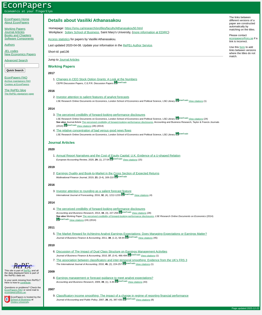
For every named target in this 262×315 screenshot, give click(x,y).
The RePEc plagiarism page (19, 93)
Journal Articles (15, 32)
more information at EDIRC (150, 32)
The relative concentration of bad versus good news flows (93, 130)
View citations (196, 101)
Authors (10, 44)
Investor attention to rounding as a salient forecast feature (93, 191)
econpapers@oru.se (241, 38)
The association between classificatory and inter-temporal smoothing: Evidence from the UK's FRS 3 (121, 260)
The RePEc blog (15, 90)
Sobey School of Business (82, 32)
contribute (25, 282)
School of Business (21, 299)
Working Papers (15, 28)
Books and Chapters (18, 35)
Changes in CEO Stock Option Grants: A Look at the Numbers (96, 79)
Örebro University (20, 302)
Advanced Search (16, 60)
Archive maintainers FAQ (17, 81)
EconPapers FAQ (16, 77)
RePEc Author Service (137, 45)
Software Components (19, 38)
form (242, 47)
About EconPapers (17, 22)
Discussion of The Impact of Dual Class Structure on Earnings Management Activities (111, 251)
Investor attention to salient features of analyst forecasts (92, 97)
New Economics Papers (20, 54)
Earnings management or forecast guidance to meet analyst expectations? (104, 277)
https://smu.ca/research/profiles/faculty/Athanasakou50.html (104, 28)
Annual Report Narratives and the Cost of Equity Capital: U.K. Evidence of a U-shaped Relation (118, 155)
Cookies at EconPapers (17, 84)
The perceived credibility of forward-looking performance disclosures (100, 114)
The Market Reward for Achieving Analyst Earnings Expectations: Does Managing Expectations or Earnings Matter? (131, 233)
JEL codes (11, 51)
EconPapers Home (17, 19)
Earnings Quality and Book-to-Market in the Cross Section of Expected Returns (107, 173)
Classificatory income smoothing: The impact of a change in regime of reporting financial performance (122, 295)
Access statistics (59, 39)
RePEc (27, 270)
